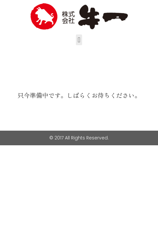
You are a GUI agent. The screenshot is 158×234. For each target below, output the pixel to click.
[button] (79, 39)
